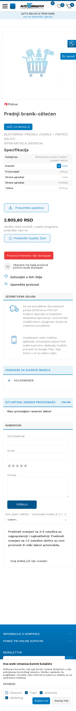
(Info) (65, 166)
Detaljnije (9, 683)
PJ (59, 166)
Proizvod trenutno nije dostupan (29, 255)
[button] (13, 6)
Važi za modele (18, 126)
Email (11, 450)
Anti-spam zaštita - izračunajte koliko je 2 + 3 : (36, 514)
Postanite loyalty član (30, 238)
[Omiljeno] (59, 7)
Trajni (33, 692)
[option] (38, 14)
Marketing (16, 697)
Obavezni (16, 692)
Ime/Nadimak (16, 436)
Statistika (51, 692)
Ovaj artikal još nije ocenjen (28, 561)
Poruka (11, 475)
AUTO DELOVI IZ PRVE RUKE (38, 13)
